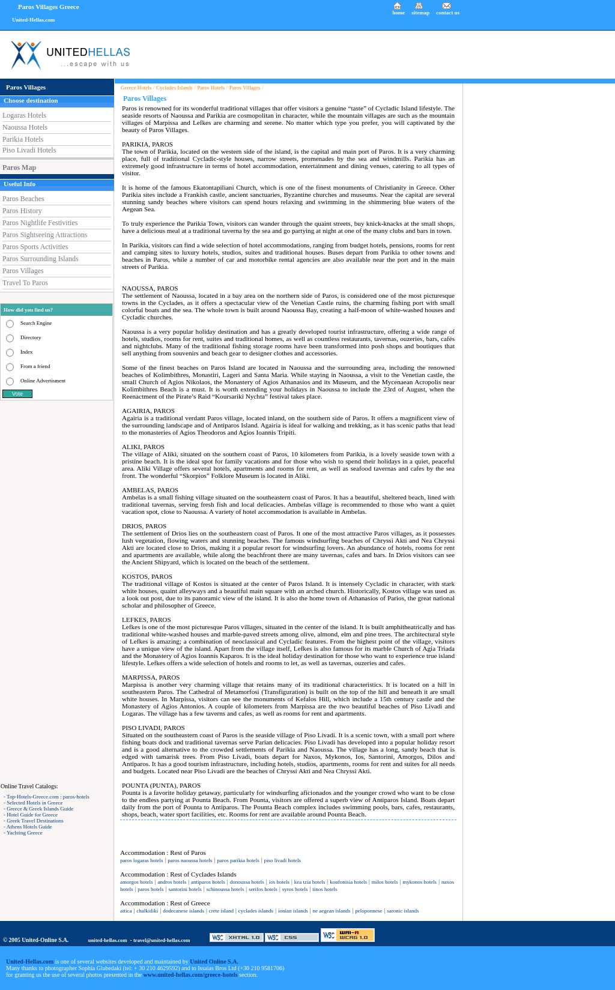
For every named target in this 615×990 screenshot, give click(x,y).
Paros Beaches (23, 199)
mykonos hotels (419, 882)
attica (126, 911)
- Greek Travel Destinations (34, 821)
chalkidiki (147, 911)
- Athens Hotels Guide (28, 827)
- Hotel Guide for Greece (31, 815)
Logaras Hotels (24, 115)
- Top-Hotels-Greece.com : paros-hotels (46, 797)
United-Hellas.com (33, 20)
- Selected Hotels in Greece (33, 803)
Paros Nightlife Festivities (39, 223)
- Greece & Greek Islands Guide (38, 809)
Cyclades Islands (174, 88)
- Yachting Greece (23, 833)
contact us (447, 13)
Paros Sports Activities (35, 247)
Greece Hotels (136, 88)
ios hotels (279, 882)
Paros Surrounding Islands (40, 259)
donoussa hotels (247, 882)
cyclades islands (255, 911)
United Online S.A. (214, 961)
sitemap (420, 13)
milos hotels (385, 882)
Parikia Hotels (22, 139)
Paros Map (19, 167)
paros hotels (150, 889)
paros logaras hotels (141, 860)
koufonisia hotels (348, 882)
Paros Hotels (211, 88)
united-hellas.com (107, 940)
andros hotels (171, 882)
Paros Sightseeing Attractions (44, 235)
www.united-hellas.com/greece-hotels (191, 974)
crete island (221, 911)
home (398, 13)
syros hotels (295, 889)
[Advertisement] (57, 591)
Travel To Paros (25, 283)
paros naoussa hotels (190, 860)
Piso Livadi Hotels (29, 150)
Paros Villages (23, 271)
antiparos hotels (208, 882)
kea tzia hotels (309, 882)
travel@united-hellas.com (161, 940)
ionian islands (293, 911)
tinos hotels (324, 889)
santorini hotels (184, 889)
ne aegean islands (332, 911)
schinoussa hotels (225, 889)
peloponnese (368, 911)
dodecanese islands (183, 911)
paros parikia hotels (238, 860)
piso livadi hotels (282, 860)
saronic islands (403, 911)
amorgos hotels (136, 882)
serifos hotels (263, 889)
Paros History (22, 211)
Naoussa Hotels (24, 127)
